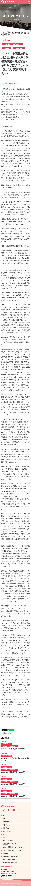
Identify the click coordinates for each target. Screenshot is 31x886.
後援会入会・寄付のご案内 (11, 856)
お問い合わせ (7, 853)
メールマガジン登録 (9, 859)
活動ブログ (10, 31)
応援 (4, 837)
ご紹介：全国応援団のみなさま (12, 850)
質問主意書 (6, 822)
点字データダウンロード (10, 84)
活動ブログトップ (8, 733)
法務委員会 (18, 48)
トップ (3, 31)
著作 (4, 834)
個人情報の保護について (10, 863)
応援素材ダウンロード (9, 844)
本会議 (7, 48)
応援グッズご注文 (8, 840)
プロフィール (7, 831)
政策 (4, 818)
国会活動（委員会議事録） (13, 44)
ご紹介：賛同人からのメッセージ (12, 847)
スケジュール (7, 825)
